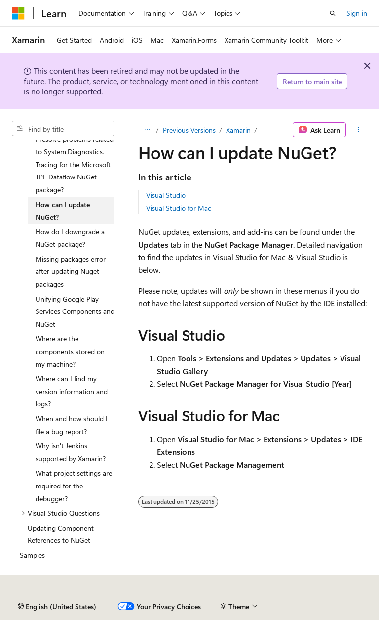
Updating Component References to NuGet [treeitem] (61, 534)
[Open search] (332, 13)
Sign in (356, 13)
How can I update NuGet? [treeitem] (63, 211)
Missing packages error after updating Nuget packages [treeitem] (71, 271)
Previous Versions (189, 129)
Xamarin (238, 129)
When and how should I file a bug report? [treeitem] (72, 425)
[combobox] (63, 128)
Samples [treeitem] (32, 555)
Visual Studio (166, 195)
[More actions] (358, 130)
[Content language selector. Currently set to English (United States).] (57, 607)
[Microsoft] (18, 13)
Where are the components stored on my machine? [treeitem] (70, 351)
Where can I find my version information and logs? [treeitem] (72, 391)
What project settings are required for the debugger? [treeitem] (74, 485)
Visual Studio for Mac (178, 208)
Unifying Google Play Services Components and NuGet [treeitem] (75, 311)
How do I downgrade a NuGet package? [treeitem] (70, 238)
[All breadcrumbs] (146, 130)
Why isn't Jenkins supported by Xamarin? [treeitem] (71, 452)
